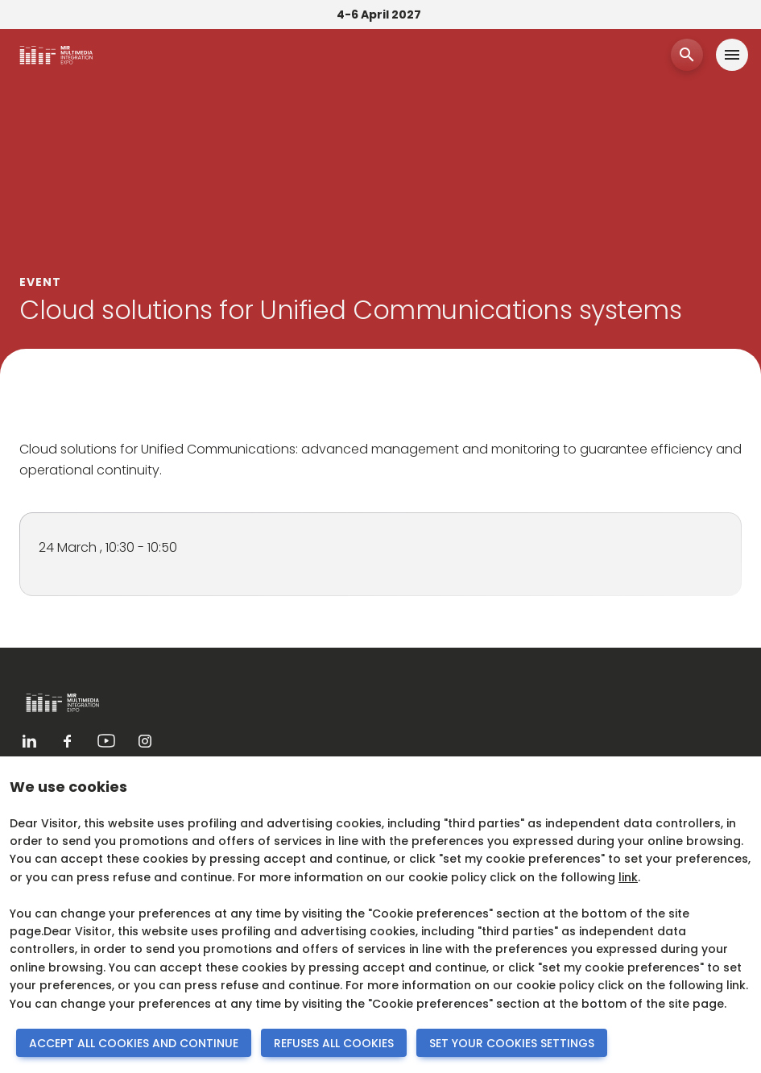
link (628, 877)
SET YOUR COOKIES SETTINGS (511, 1043)
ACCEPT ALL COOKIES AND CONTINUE (133, 1043)
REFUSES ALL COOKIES (334, 1043)
